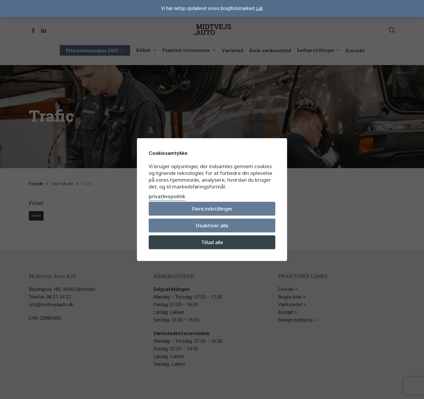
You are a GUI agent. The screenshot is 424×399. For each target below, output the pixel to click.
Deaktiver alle (212, 225)
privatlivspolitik (167, 196)
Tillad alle (212, 242)
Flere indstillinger (212, 208)
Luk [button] (259, 8)
